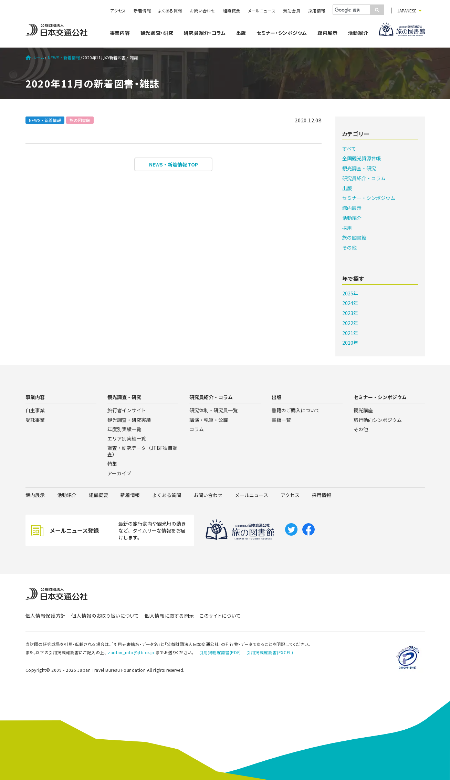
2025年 (350, 293)
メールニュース (261, 10)
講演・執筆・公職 (208, 419)
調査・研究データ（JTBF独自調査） (142, 451)
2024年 (350, 303)
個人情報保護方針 (45, 615)
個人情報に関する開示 (169, 615)
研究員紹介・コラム (205, 32)
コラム (196, 429)
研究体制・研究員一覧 (213, 410)
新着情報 (142, 10)
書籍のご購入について (296, 410)
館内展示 (327, 32)
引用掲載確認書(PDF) (220, 652)
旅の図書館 (80, 120)
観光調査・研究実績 (129, 419)
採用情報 (316, 10)
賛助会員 (291, 10)
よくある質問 (170, 10)
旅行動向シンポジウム (378, 419)
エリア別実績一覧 (126, 438)
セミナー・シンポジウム (282, 32)
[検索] (351, 10)
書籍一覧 (281, 419)
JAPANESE (407, 10)
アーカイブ (119, 473)
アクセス (118, 10)
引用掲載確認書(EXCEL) (270, 652)
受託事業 (35, 419)
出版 (241, 32)
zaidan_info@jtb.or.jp (131, 652)
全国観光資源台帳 (361, 158)
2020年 (350, 342)
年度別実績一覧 (124, 429)
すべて (349, 148)
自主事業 (35, 410)
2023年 (350, 313)
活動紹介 (358, 32)
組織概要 (231, 10)
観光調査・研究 (157, 32)
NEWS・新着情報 (64, 57)
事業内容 (120, 32)
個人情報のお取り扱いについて (105, 615)
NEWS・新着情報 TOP (173, 164)
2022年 (350, 323)
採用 (347, 227)
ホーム (34, 57)
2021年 (350, 333)
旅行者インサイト (126, 410)
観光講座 (363, 410)
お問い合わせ (203, 10)
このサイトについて (220, 615)
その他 (349, 247)
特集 (112, 463)
